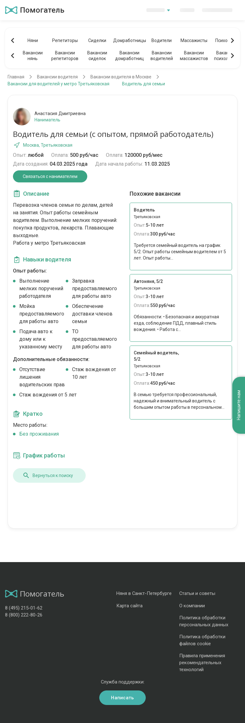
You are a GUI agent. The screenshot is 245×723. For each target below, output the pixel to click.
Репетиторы (65, 40)
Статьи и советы (197, 593)
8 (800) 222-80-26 (23, 615)
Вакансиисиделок (97, 55)
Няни (33, 40)
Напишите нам (238, 405)
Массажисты (194, 40)
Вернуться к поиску (47, 475)
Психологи (226, 40)
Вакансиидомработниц (129, 55)
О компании (192, 606)
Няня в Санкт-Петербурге (144, 593)
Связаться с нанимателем (50, 176)
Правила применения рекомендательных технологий (202, 662)
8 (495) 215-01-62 (23, 608)
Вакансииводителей (161, 55)
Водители (161, 40)
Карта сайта (129, 606)
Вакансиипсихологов (226, 55)
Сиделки (97, 40)
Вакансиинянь (33, 55)
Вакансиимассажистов (194, 55)
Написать (122, 698)
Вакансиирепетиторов (64, 55)
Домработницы (129, 40)
